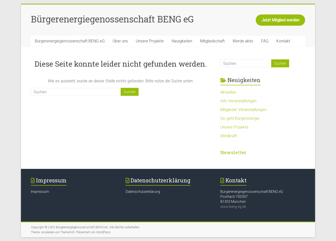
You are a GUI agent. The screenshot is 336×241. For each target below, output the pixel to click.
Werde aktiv (243, 41)
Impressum (40, 192)
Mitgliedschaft (212, 41)
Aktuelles (228, 92)
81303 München (233, 202)
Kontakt (283, 41)
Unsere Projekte (150, 41)
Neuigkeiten (182, 41)
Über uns (120, 41)
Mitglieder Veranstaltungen (243, 109)
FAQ (264, 41)
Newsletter (233, 152)
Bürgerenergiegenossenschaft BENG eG (112, 19)
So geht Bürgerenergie (239, 118)
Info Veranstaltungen (238, 101)
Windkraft (228, 135)
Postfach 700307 (234, 197)
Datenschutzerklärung (143, 192)
